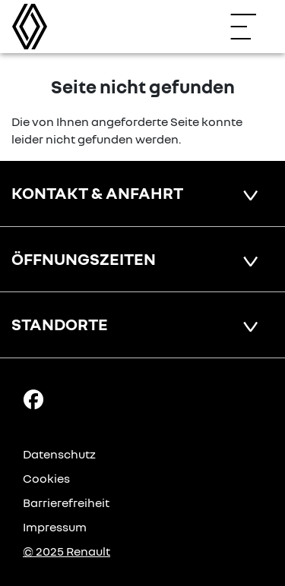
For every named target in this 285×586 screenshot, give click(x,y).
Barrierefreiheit (66, 502)
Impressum (55, 526)
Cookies (46, 478)
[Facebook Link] (33, 398)
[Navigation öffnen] (251, 26)
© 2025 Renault (66, 551)
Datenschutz (59, 454)
